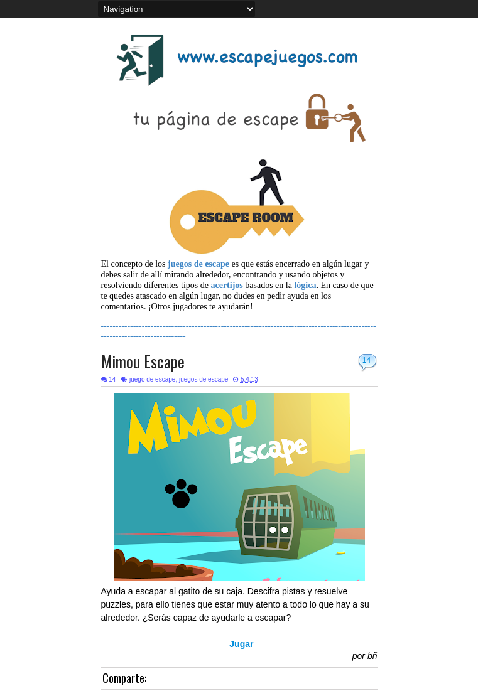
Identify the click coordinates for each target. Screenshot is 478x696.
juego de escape (152, 379)
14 (366, 360)
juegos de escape (203, 379)
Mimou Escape (143, 361)
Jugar (241, 644)
